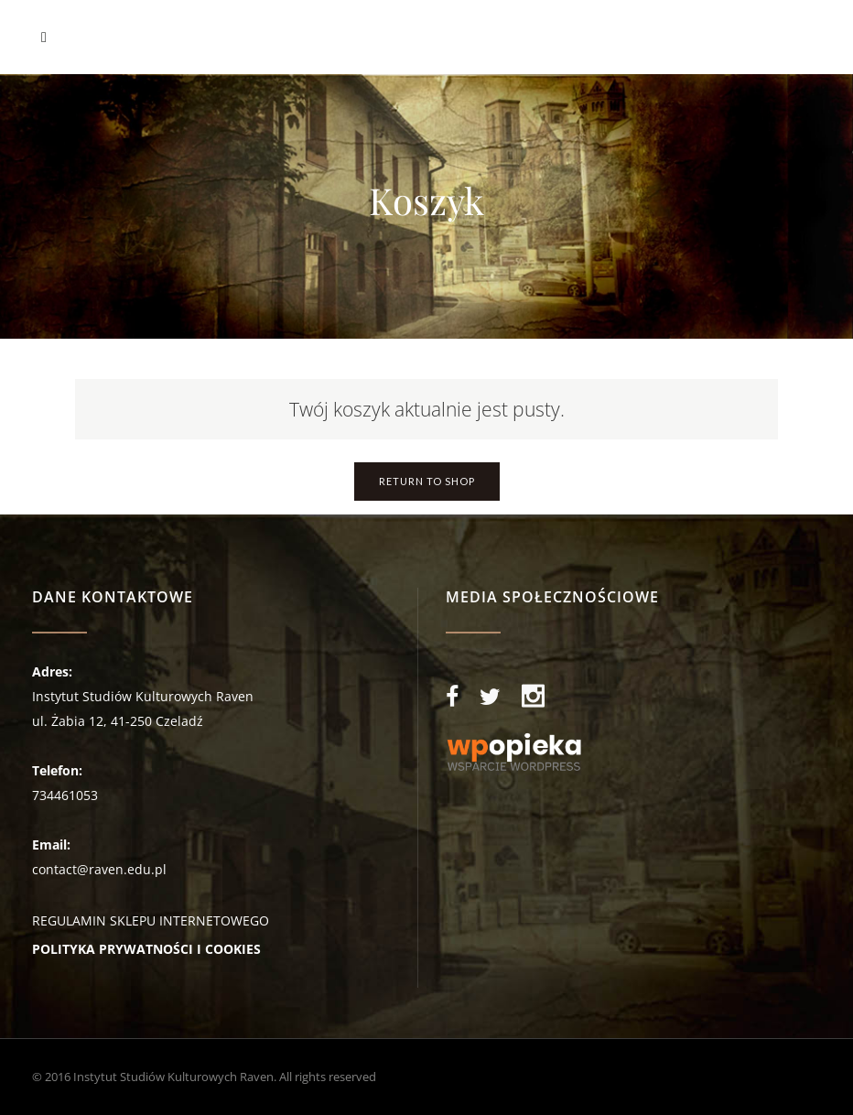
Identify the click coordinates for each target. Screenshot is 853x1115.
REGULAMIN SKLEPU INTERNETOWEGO (150, 920)
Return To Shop (427, 481)
